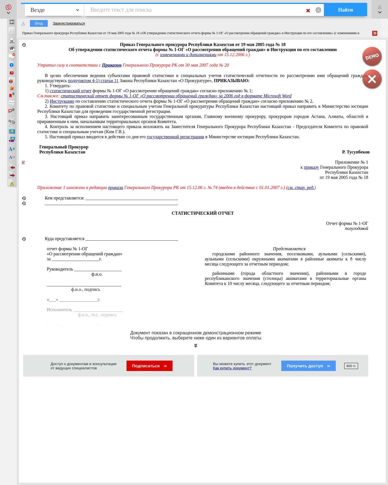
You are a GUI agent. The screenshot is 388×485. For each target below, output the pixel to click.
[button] (8, 9)
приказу (311, 167)
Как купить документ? (232, 368)
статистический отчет (70, 90)
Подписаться (149, 365)
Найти (345, 10)
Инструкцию (62, 101)
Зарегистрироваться (69, 23)
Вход (39, 23)
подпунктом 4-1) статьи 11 (93, 80)
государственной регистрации (175, 136)
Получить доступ (308, 365)
